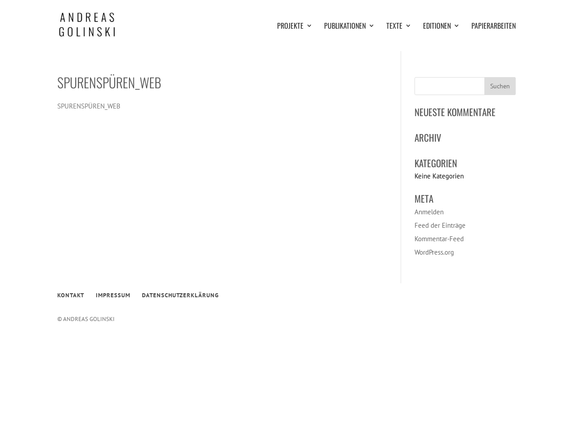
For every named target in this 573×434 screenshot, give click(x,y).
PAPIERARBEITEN (493, 26)
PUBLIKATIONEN (345, 26)
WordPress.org (434, 252)
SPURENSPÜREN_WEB (88, 106)
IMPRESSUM (113, 295)
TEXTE (394, 26)
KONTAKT (70, 295)
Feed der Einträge (440, 225)
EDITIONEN (437, 26)
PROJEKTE (290, 26)
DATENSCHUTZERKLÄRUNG (180, 295)
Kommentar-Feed (439, 238)
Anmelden (429, 212)
